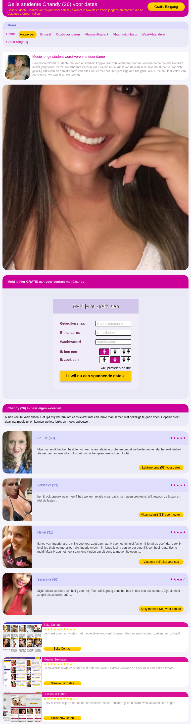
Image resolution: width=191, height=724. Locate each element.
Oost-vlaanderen (68, 34)
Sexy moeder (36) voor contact (161, 609)
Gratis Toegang (166, 7)
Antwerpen (27, 34)
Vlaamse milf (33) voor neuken (161, 514)
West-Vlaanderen (154, 34)
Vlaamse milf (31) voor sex (161, 562)
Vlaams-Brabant (96, 34)
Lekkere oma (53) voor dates (161, 467)
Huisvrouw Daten (62, 718)
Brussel (45, 34)
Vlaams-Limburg (125, 34)
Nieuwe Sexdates (62, 683)
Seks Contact (62, 648)
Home (10, 34)
